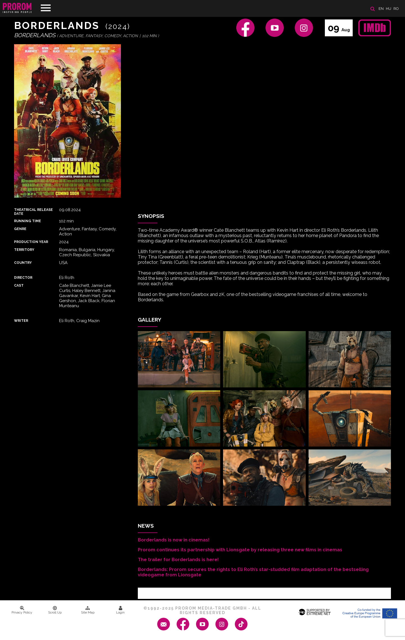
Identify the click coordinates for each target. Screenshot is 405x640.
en (381, 8)
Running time (27, 221)
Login (120, 610)
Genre (20, 229)
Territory (24, 250)
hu (388, 8)
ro (396, 8)
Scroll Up (55, 610)
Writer (21, 321)
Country (23, 263)
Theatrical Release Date (33, 212)
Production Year (31, 242)
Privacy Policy (22, 610)
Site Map (87, 610)
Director (23, 278)
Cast (19, 285)
